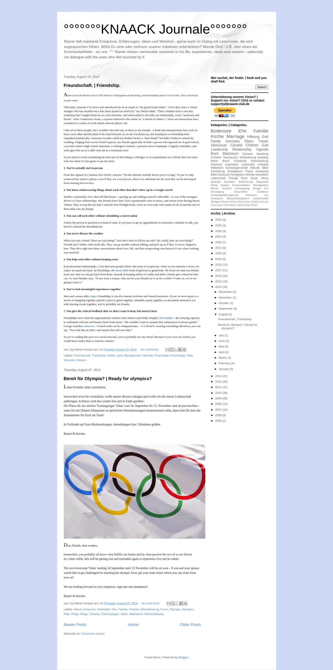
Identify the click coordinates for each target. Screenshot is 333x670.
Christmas (240, 161)
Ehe (114, 609)
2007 (219, 409)
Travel (249, 171)
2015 (219, 281)
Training (94, 614)
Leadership (219, 149)
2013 (219, 376)
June (222, 341)
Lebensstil (248, 164)
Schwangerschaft (237, 167)
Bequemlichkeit (229, 202)
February (225, 363)
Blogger (183, 657)
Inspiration (231, 164)
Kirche (217, 136)
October (224, 303)
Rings (84, 614)
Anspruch (89, 609)
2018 (219, 264)
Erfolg (214, 185)
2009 (219, 398)
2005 (219, 420)
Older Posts (190, 624)
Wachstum (136, 614)
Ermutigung (217, 191)
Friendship (99, 355)
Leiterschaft (218, 178)
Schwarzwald (260, 198)
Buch (215, 153)
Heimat (249, 174)
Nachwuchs (230, 157)
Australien (229, 181)
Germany (233, 141)
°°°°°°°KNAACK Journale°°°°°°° (155, 29)
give (120, 355)
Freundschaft (82, 355)
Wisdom (81, 360)
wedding (263, 157)
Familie (122, 609)
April (222, 352)
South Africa (259, 178)
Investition (261, 174)
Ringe (75, 614)
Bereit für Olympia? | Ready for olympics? (108, 378)
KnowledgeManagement (225, 194)
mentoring (262, 171)
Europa (225, 185)
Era (266, 188)
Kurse (164, 609)
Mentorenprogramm (238, 198)
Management (132, 355)
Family (216, 141)
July (222, 335)
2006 (219, 415)
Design (257, 188)
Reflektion (217, 167)
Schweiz (247, 153)
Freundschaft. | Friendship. (92, 85)
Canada (236, 145)
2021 (219, 247)
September (226, 308)
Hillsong (253, 137)
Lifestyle (263, 164)
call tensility (166, 318)
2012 (219, 381)
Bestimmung (246, 181)
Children (252, 145)
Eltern (249, 141)
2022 (219, 242)
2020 (219, 253)
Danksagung (242, 188)
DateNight (103, 609)
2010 (219, 392)
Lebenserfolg (243, 205)
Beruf (225, 161)
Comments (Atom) (92, 633)
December (226, 291)
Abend (77, 609)
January (224, 369)
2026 (219, 219)
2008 (219, 404)
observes (89, 326)
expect (94, 296)
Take (190, 355)
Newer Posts (75, 624)
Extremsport (217, 205)
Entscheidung (259, 161)
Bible (214, 174)
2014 (219, 287)
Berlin (214, 161)
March (223, 357)
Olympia (175, 609)
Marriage (235, 136)
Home (133, 624)
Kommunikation (241, 185)
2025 (219, 225)
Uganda (262, 149)
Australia (216, 181)
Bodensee (221, 130)
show (90, 196)
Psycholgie (162, 355)
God (265, 145)
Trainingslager (110, 614)
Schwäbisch (235, 171)
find (101, 266)
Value (124, 614)
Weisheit (69, 360)
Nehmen (148, 355)
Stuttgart (216, 201)
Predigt (233, 178)
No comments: (150, 349)
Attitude (255, 167)
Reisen (254, 205)
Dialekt (254, 202)
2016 (219, 276)
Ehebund (224, 174)
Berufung (262, 153)
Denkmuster (244, 202)
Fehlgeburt (237, 174)
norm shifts (122, 270)
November (226, 297)
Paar (67, 614)
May (222, 346)
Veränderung (247, 157)
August (223, 314)
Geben (111, 355)
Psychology (178, 355)
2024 (219, 231)
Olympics (188, 609)
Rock (244, 178)
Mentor (215, 188)
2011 (219, 387)
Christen (216, 157)
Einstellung (218, 171)
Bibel (265, 167)
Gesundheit (240, 191)
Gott (265, 137)
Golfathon (262, 191)
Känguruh (251, 194)
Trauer (263, 141)
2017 (219, 270)
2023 (219, 236)
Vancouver (219, 145)
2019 (219, 259)
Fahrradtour (230, 205)
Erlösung (263, 202)
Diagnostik (262, 181)
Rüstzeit (226, 188)
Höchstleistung (149, 609)
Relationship (242, 149)
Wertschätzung (154, 614)
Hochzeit (216, 164)
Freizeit (134, 609)
